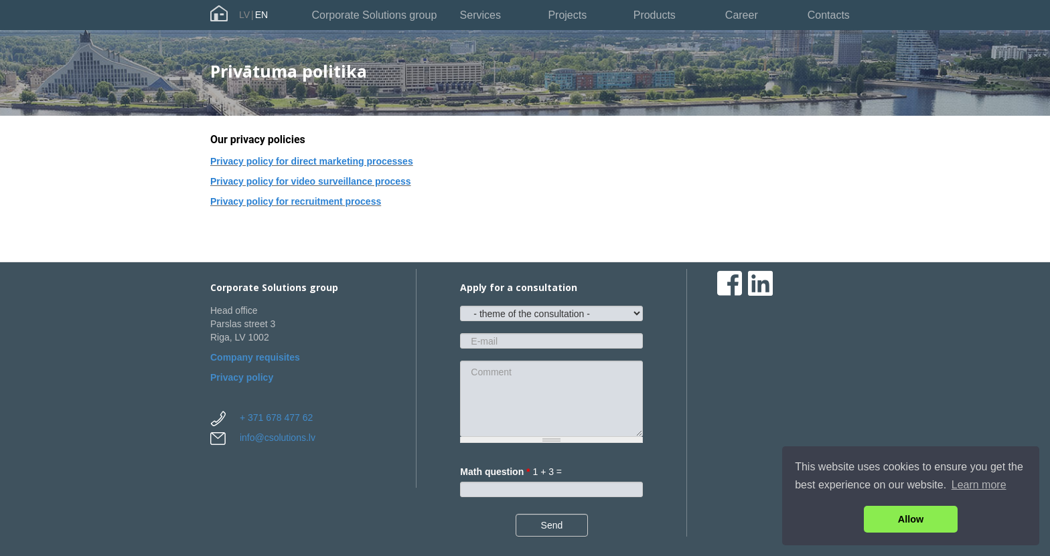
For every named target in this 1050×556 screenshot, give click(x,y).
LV (244, 14)
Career (741, 15)
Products (654, 15)
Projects (567, 15)
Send (552, 525)
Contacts (829, 15)
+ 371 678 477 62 (276, 417)
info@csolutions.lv (277, 437)
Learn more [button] (979, 484)
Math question (495, 471)
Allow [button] (910, 519)
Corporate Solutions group (374, 15)
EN (261, 14)
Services (480, 15)
